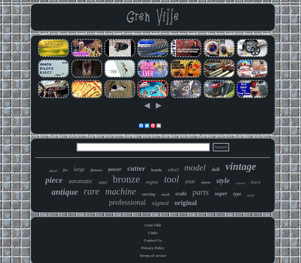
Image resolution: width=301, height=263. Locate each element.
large (79, 169)
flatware (97, 170)
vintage (240, 166)
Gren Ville (152, 225)
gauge (250, 195)
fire (65, 170)
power (115, 169)
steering (148, 194)
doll (215, 169)
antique (64, 192)
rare (91, 191)
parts (201, 192)
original (185, 202)
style (223, 181)
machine (120, 191)
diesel (53, 171)
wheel (172, 169)
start (102, 182)
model (195, 167)
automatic (80, 181)
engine (152, 182)
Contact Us (153, 240)
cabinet (240, 183)
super (220, 193)
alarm (205, 182)
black (255, 182)
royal (165, 194)
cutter (136, 168)
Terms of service (153, 255)
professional (127, 202)
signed (160, 202)
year (190, 181)
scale (181, 193)
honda (156, 170)
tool (171, 179)
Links (153, 232)
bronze (126, 179)
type (237, 194)
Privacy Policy (153, 248)
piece (54, 180)
